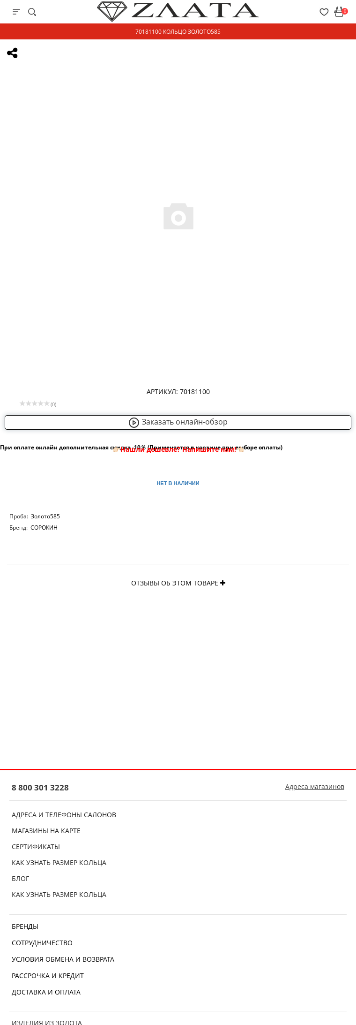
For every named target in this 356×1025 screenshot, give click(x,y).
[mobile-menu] (16, 12)
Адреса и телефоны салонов (64, 814)
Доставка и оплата (46, 991)
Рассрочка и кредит (48, 975)
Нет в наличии (177, 483)
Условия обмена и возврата (63, 959)
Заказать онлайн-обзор (178, 422)
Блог (20, 878)
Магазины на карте (46, 830)
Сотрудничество (42, 942)
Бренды (25, 926)
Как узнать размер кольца (59, 862)
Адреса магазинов (314, 786)
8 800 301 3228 (40, 787)
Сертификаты (36, 846)
